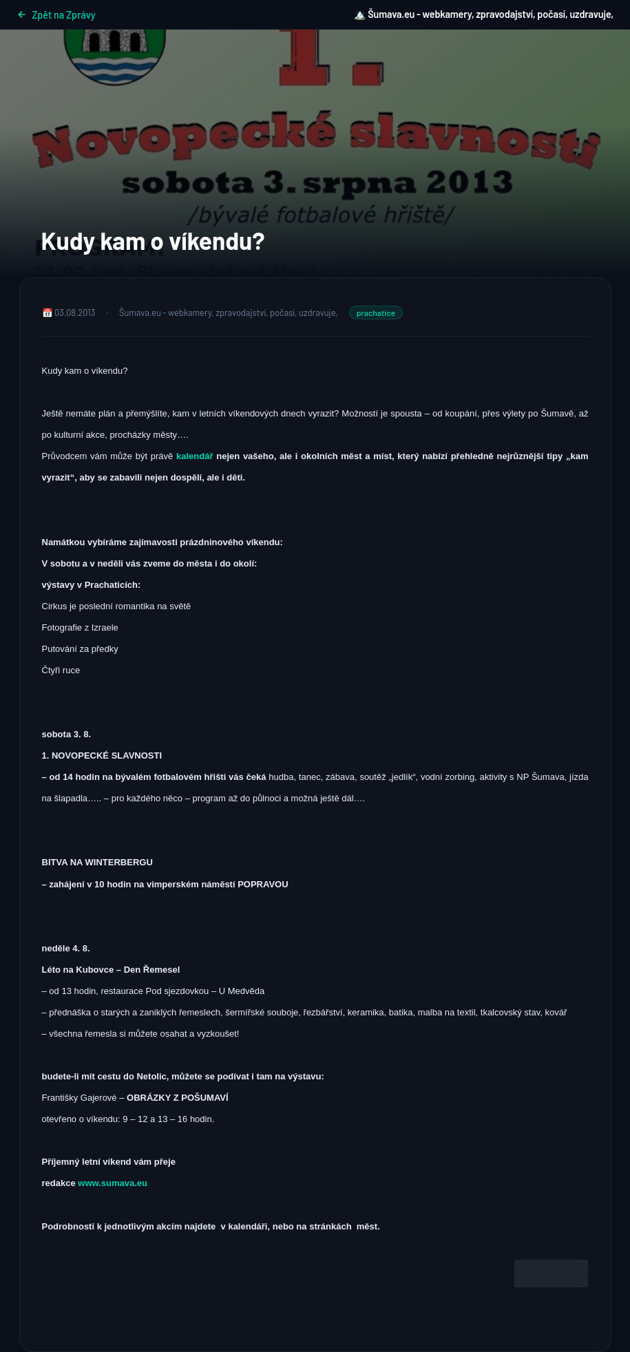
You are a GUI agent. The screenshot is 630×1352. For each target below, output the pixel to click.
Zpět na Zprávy (56, 15)
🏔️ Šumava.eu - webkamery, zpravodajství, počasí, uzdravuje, (483, 14)
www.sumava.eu (112, 1183)
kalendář (196, 456)
